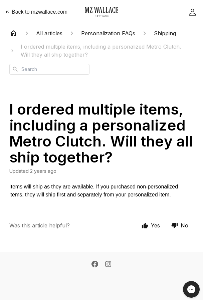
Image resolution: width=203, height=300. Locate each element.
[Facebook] (95, 264)
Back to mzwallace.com (36, 12)
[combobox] (49, 69)
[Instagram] (108, 264)
